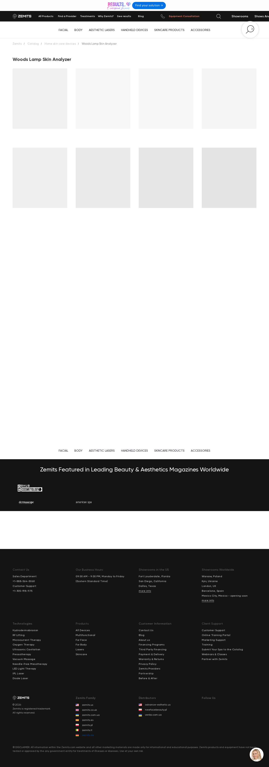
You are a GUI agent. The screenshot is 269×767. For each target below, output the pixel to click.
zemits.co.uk (89, 709)
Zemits (17, 43)
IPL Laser (18, 673)
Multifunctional (85, 635)
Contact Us (146, 630)
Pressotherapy (22, 654)
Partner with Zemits (214, 659)
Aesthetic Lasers (102, 30)
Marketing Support (214, 639)
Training (207, 644)
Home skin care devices (60, 43)
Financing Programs (151, 644)
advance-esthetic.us (157, 704)
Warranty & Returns (151, 659)
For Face (81, 639)
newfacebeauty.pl (156, 709)
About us (144, 639)
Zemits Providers (149, 668)
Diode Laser (20, 678)
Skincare (81, 654)
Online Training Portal (216, 635)
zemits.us (87, 704)
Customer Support (213, 630)
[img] (119, 5)
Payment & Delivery (151, 654)
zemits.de (88, 735)
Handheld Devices (134, 30)
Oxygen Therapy (23, 644)
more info (145, 590)
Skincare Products (169, 30)
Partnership (146, 673)
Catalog (33, 43)
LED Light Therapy (24, 668)
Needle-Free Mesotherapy (30, 664)
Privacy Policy (147, 664)
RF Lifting (19, 635)
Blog (141, 635)
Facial (63, 30)
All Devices (83, 630)
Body (78, 30)
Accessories (200, 30)
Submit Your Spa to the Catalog (222, 649)
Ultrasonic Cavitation (26, 649)
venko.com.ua (153, 714)
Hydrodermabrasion (25, 630)
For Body (81, 644)
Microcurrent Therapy (27, 639)
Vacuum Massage (24, 659)
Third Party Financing (153, 649)
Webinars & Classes (214, 654)
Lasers (80, 649)
